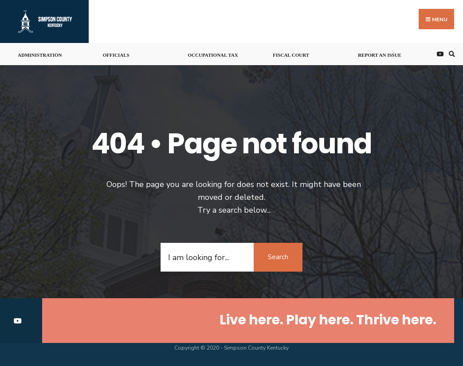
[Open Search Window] (450, 54)
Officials (116, 55)
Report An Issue (379, 55)
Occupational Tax (213, 55)
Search (278, 257)
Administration (40, 55)
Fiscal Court (291, 55)
